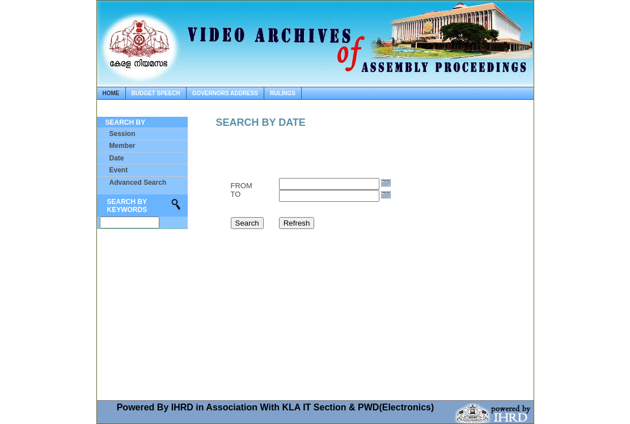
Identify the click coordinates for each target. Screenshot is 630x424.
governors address (225, 93)
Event (118, 170)
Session (122, 134)
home (111, 93)
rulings (282, 93)
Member (122, 146)
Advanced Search (138, 182)
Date (116, 158)
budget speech (156, 93)
